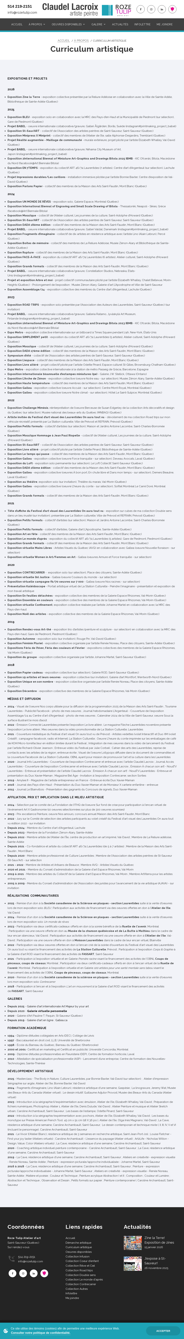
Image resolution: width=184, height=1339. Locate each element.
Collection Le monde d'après (84, 1279)
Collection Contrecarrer (81, 1284)
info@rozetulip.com (22, 12)
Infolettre (142, 24)
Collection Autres (77, 1289)
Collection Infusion (77, 1256)
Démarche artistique (78, 1242)
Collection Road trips (79, 1270)
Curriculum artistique (79, 1247)
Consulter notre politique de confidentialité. (40, 1332)
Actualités (120, 24)
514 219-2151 (20, 6)
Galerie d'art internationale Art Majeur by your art (58, 1006)
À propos (35, 24)
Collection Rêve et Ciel (80, 1265)
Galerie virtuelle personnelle (47, 1011)
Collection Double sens (81, 1275)
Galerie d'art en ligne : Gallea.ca (47, 1020)
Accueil (17, 24)
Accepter (163, 1330)
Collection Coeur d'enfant (82, 1261)
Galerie (96, 24)
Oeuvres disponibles (67, 24)
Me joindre (165, 24)
